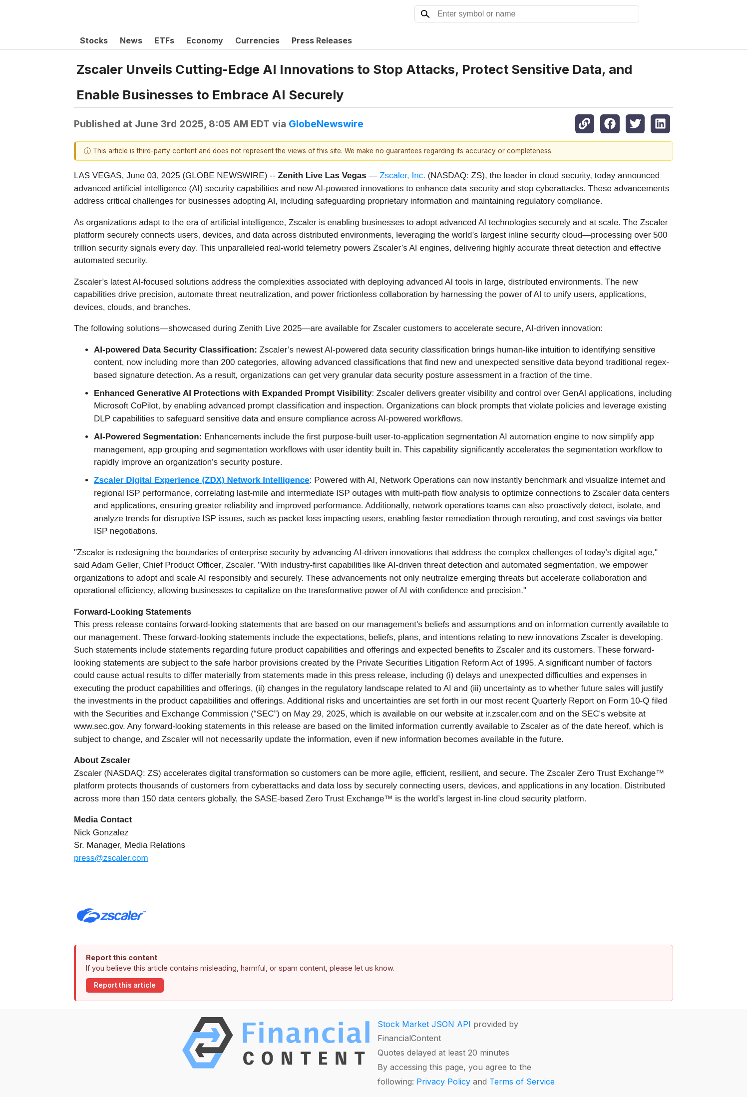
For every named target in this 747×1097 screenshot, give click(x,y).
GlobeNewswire (326, 124)
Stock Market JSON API (424, 1024)
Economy (204, 40)
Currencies (257, 40)
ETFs (164, 40)
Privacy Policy (443, 1082)
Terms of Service (522, 1082)
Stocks (94, 40)
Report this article (125, 985)
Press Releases (322, 40)
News (131, 40)
